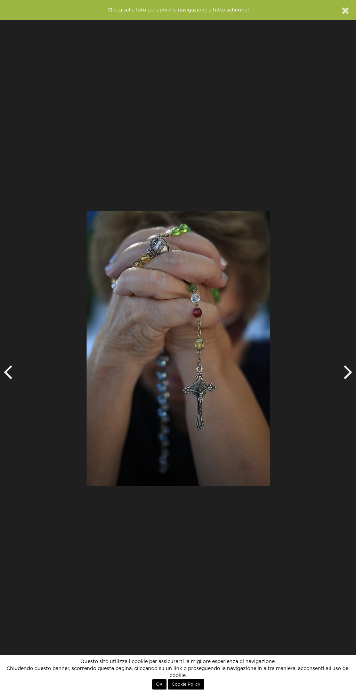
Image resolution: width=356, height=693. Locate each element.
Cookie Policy (186, 684)
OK (159, 684)
